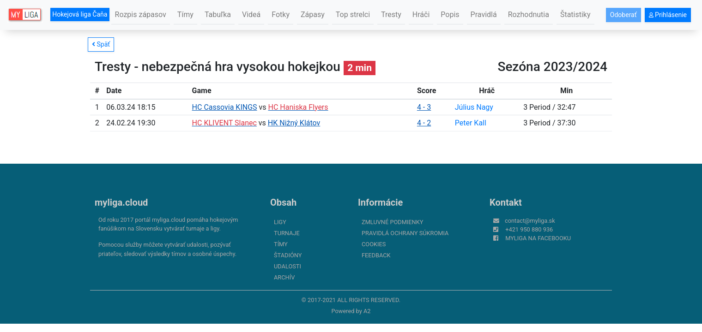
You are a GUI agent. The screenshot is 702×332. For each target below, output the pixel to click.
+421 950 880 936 (529, 229)
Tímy (185, 14)
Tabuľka (218, 14)
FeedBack (376, 255)
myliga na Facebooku (538, 238)
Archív (284, 277)
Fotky (281, 14)
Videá (251, 14)
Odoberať (623, 14)
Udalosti (287, 266)
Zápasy (313, 14)
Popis (450, 14)
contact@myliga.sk (530, 220)
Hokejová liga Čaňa (79, 14)
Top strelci (353, 14)
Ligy (280, 222)
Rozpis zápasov (140, 14)
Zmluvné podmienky (392, 222)
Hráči (421, 14)
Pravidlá (484, 14)
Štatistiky (575, 14)
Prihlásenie (668, 14)
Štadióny (288, 255)
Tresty (391, 14)
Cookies (374, 244)
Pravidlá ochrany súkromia (405, 233)
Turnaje (287, 233)
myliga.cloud (121, 202)
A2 (367, 311)
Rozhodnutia (528, 14)
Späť (101, 44)
